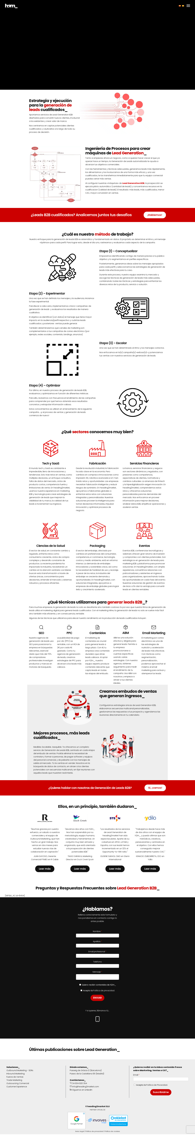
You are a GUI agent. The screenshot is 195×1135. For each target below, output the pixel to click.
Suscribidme (161, 1093)
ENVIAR (97, 998)
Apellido (97, 941)
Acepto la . (152, 1085)
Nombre (97, 931)
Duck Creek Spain (85, 859)
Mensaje (97, 971)
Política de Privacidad (156, 1085)
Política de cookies (112, 1132)
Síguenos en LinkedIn (81, 1090)
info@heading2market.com (84, 1087)
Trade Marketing (14, 1080)
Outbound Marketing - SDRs (19, 1071)
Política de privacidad (94, 1132)
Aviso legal (79, 1132)
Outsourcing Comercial (17, 1084)
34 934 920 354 (78, 1084)
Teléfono (97, 961)
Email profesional (96, 951)
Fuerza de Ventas (14, 1077)
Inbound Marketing (15, 1074)
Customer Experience (16, 1087)
